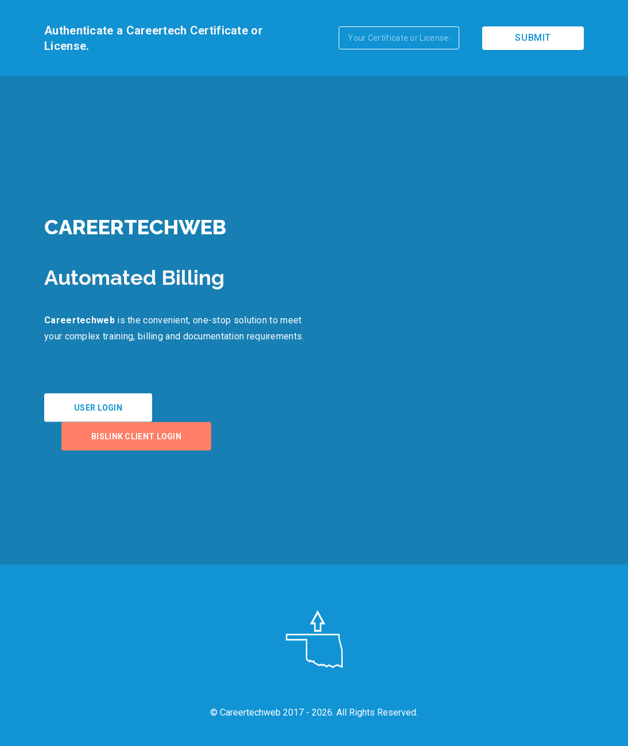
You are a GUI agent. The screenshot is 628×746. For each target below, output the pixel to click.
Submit (533, 37)
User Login (98, 407)
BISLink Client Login (136, 436)
